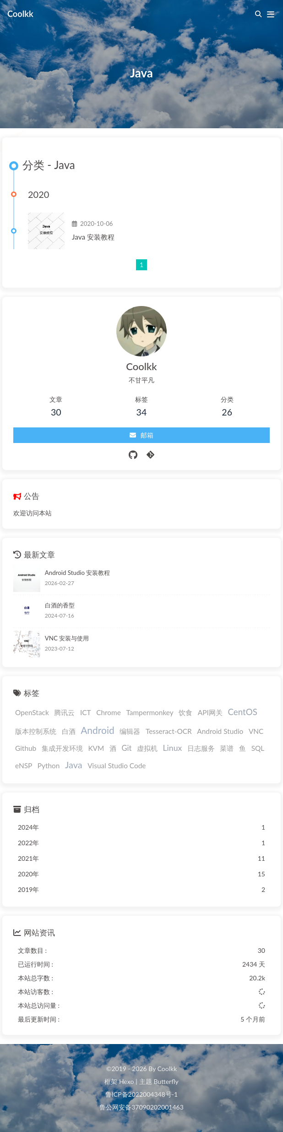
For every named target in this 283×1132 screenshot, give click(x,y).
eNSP (23, 765)
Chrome (108, 712)
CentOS (242, 711)
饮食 (185, 712)
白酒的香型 (60, 605)
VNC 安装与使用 (67, 638)
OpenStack (32, 712)
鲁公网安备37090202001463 (141, 1107)
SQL (258, 748)
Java (73, 764)
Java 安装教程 (93, 237)
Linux (172, 748)
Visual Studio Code (116, 765)
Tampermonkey (149, 712)
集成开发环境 (62, 748)
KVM (96, 748)
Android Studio (220, 731)
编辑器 (130, 731)
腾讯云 (64, 712)
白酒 (69, 731)
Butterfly (165, 1081)
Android (97, 730)
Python (49, 765)
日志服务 (201, 748)
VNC (256, 731)
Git (126, 748)
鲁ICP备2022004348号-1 (141, 1094)
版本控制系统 (35, 731)
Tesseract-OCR (169, 731)
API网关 (210, 712)
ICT (85, 712)
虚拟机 (147, 748)
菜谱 (227, 748)
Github (25, 748)
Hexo (126, 1081)
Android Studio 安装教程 (77, 572)
